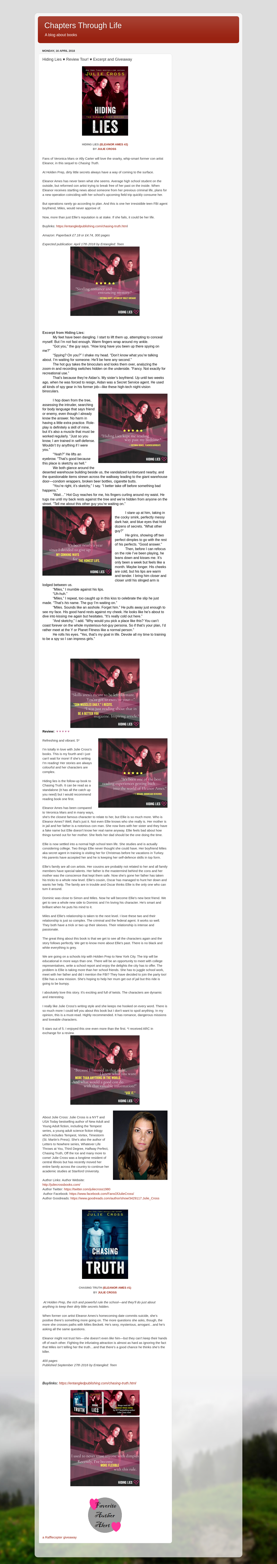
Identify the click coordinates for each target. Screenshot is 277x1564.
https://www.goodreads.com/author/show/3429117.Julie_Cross (115, 1198)
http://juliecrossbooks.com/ (61, 1184)
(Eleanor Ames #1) (117, 1287)
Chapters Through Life (83, 25)
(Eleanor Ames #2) (114, 144)
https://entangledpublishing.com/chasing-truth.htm (91, 226)
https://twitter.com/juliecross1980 (87, 1189)
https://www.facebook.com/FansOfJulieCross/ (102, 1193)
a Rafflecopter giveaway (59, 1537)
